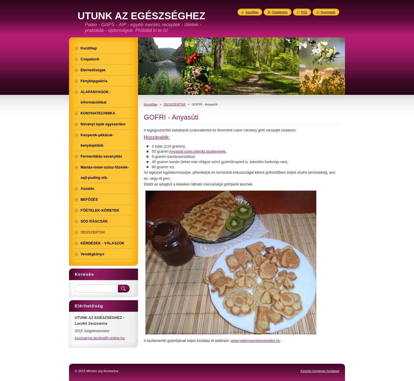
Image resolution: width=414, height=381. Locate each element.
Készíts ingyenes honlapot (320, 371)
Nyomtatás (328, 12)
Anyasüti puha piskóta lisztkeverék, (197, 151)
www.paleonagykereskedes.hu (255, 340)
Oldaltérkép (280, 12)
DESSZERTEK (175, 104)
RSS (304, 12)
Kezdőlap (151, 104)
